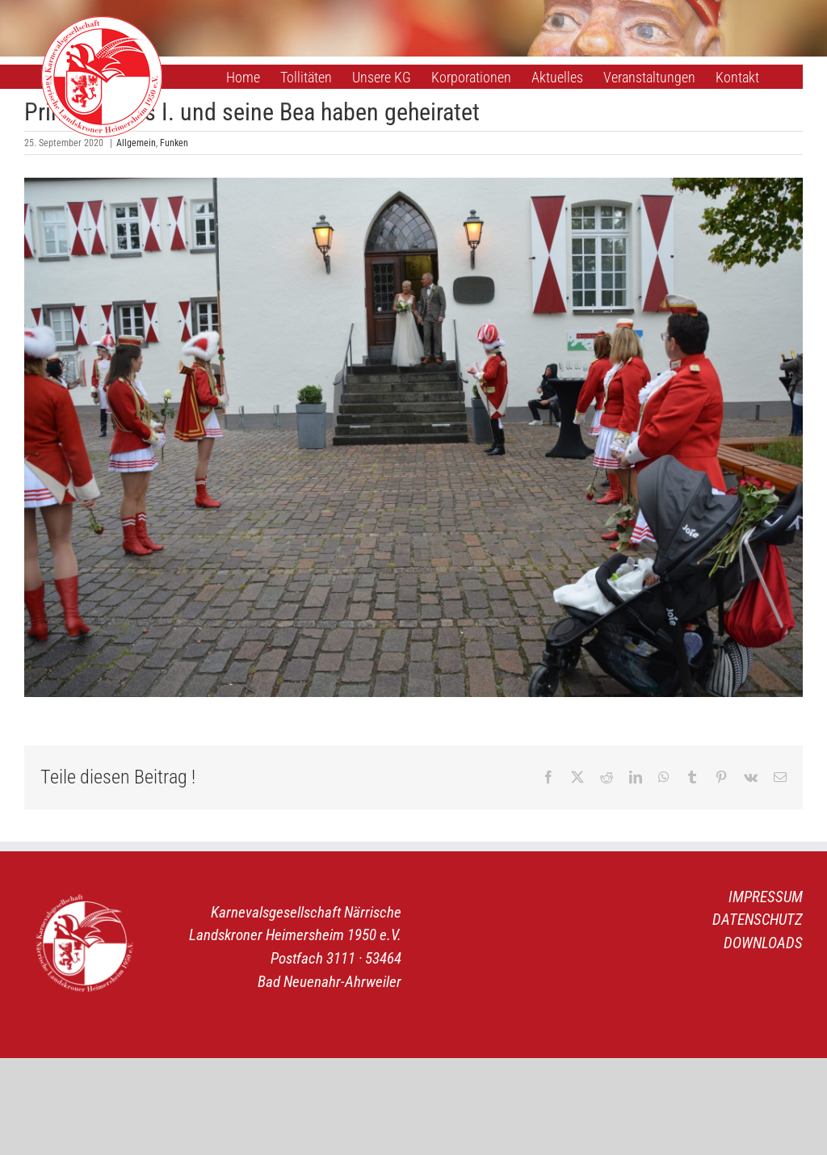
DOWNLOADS (763, 943)
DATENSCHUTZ (757, 919)
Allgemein (136, 143)
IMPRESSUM (765, 897)
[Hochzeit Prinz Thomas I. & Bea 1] (413, 437)
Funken (174, 143)
